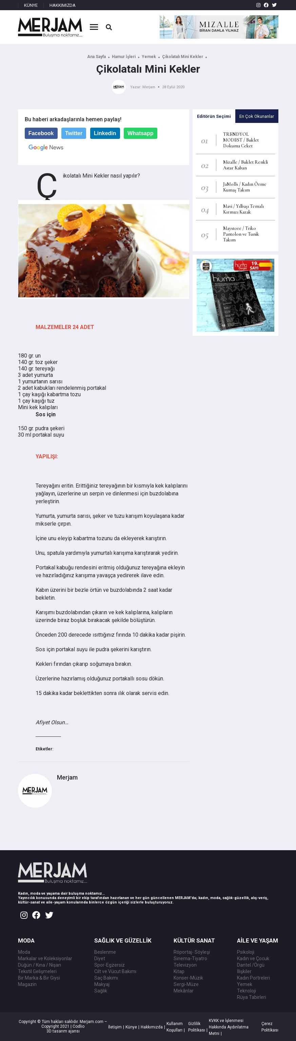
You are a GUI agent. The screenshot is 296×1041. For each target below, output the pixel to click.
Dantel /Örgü (250, 965)
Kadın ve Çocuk (253, 958)
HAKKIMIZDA (63, 5)
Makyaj (102, 984)
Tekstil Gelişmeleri (37, 971)
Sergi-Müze (186, 984)
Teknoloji (246, 990)
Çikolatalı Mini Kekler (182, 56)
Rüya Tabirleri (251, 997)
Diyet (99, 958)
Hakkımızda (152, 1027)
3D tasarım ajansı (63, 1031)
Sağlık (100, 990)
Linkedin (105, 133)
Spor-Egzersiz (109, 965)
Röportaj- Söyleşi (192, 952)
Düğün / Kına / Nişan (39, 965)
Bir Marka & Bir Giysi (39, 978)
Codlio (78, 1026)
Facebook (41, 133)
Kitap (179, 971)
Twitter (73, 133)
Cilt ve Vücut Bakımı (115, 971)
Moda (24, 952)
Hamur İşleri (124, 56)
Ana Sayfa (96, 56)
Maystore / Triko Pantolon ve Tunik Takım (241, 234)
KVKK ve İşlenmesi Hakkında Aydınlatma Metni (229, 1027)
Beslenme (105, 952)
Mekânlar (184, 990)
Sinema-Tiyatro (190, 958)
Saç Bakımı (106, 978)
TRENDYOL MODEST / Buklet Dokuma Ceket (241, 140)
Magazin (27, 984)
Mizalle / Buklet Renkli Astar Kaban (245, 165)
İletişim (115, 1027)
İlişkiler (244, 971)
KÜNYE (31, 5)
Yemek (149, 56)
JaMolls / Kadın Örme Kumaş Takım (245, 187)
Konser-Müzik (188, 978)
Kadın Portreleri (253, 978)
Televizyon (185, 965)
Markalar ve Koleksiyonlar (45, 958)
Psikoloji (245, 952)
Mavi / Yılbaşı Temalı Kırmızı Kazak (243, 209)
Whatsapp (140, 133)
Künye (131, 1027)
